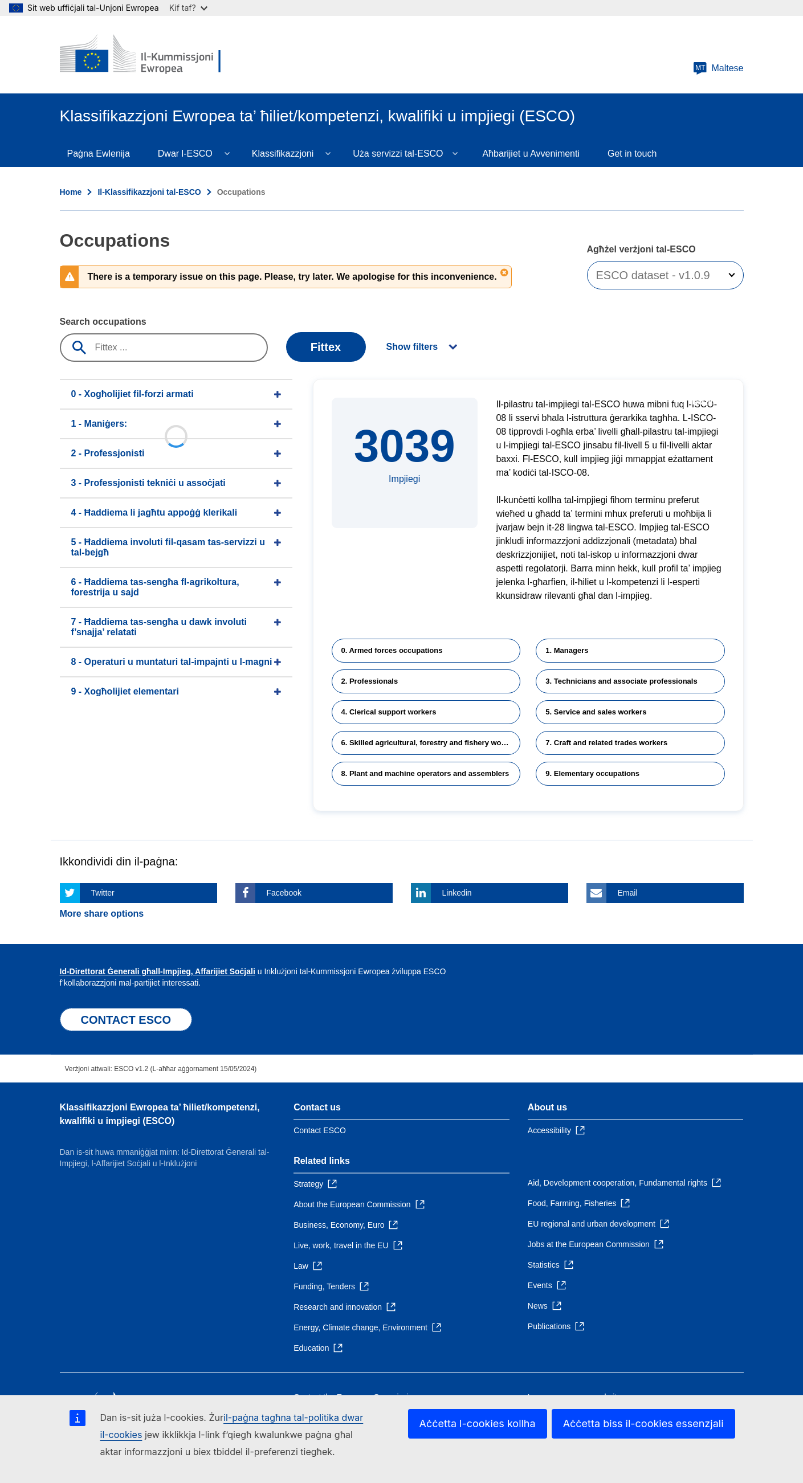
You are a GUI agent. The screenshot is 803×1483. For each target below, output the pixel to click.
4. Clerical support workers (389, 712)
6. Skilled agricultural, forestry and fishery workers (430, 742)
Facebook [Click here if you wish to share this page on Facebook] (284, 892)
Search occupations (103, 321)
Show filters (412, 347)
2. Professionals (369, 681)
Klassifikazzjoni (282, 153)
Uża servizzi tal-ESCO (398, 153)
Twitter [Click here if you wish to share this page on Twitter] (103, 892)
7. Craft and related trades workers (606, 742)
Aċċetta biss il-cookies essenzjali (643, 1423)
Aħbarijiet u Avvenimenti (531, 153)
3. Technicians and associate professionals (621, 681)
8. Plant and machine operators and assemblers (425, 773)
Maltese (718, 68)
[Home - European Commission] (142, 54)
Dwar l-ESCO (185, 153)
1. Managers (566, 650)
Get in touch (632, 153)
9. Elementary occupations (592, 773)
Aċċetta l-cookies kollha (477, 1423)
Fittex (326, 347)
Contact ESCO (320, 1130)
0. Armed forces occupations (392, 650)
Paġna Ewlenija (98, 153)
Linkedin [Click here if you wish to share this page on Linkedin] (457, 892)
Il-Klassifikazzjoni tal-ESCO (149, 192)
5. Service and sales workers (595, 712)
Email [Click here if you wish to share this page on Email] (628, 892)
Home (71, 192)
